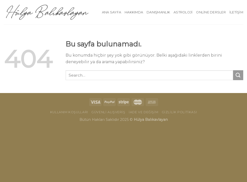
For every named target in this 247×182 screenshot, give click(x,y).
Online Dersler (211, 12)
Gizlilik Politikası (179, 112)
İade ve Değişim (143, 112)
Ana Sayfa (111, 12)
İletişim (236, 12)
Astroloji (183, 12)
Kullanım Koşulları (69, 112)
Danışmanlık (158, 12)
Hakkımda (134, 12)
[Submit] (238, 75)
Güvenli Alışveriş (108, 112)
